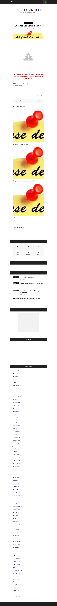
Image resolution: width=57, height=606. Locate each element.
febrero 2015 (15, 457)
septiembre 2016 (16, 402)
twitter (28, 247)
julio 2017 (15, 373)
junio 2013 (15, 515)
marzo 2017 (15, 385)
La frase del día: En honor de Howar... (23, 218)
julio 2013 (15, 512)
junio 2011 (15, 584)
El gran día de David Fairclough (21, 144)
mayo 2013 (15, 518)
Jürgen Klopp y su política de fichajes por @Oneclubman (30, 291)
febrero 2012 (15, 561)
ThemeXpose (32, 604)
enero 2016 (15, 425)
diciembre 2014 (16, 463)
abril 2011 (15, 590)
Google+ (18, 253)
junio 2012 (15, 550)
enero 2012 (15, 564)
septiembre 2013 (16, 506)
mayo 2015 (15, 448)
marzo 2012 (15, 558)
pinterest (28, 253)
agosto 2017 (15, 370)
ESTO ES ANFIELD (28, 10)
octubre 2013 (15, 503)
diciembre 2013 (16, 498)
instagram (38, 247)
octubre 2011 (15, 573)
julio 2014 (15, 477)
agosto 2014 (15, 475)
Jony (25, 28)
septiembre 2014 (16, 472)
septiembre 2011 (16, 576)
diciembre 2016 (16, 394)
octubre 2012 (15, 538)
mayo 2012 (15, 553)
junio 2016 (15, 411)
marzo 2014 (15, 489)
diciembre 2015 (16, 428)
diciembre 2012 (16, 532)
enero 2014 (15, 495)
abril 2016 (15, 417)
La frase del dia (28, 22)
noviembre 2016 (16, 396)
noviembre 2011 (16, 570)
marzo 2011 (15, 593)
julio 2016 (15, 408)
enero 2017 (15, 391)
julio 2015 (15, 443)
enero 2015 (15, 460)
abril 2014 (15, 486)
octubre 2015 (15, 434)
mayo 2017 (15, 379)
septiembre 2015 (16, 437)
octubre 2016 (15, 399)
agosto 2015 (15, 440)
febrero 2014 (15, 492)
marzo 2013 (15, 524)
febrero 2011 (15, 596)
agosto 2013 (15, 509)
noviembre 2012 (16, 535)
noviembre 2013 (16, 501)
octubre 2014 (15, 469)
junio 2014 (15, 480)
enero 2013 (15, 529)
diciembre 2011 (16, 567)
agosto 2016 (15, 405)
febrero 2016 (15, 422)
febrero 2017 (15, 388)
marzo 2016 (15, 420)
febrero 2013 (15, 527)
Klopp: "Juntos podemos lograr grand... (24, 181)
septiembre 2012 (16, 541)
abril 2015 (15, 451)
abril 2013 (15, 521)
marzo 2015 (15, 454)
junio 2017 (15, 376)
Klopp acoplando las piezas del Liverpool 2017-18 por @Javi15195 (32, 284)
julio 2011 (15, 582)
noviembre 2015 (16, 431)
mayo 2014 (15, 483)
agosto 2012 (15, 544)
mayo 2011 (15, 587)
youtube (38, 253)
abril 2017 (15, 382)
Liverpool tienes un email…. (27, 277)
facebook (18, 247)
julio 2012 (15, 547)
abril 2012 (15, 556)
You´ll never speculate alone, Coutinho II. (30, 298)
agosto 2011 (15, 579)
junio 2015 (15, 446)
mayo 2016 (15, 414)
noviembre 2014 (16, 466)
